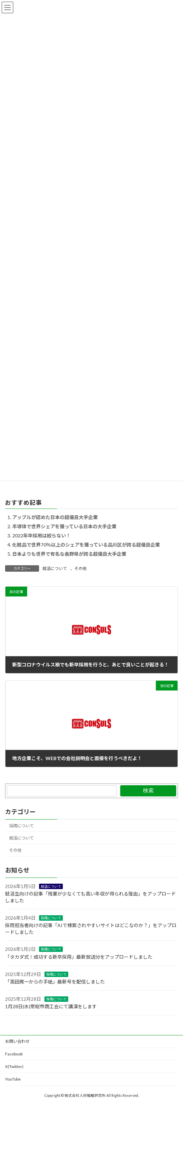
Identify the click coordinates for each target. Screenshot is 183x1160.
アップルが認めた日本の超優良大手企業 (55, 517)
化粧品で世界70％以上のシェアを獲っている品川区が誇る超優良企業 (86, 545)
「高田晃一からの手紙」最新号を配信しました (55, 981)
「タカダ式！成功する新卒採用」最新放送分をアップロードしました (78, 957)
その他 (80, 568)
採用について (21, 825)
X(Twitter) (14, 1066)
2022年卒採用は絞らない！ (41, 535)
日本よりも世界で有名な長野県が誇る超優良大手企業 (69, 554)
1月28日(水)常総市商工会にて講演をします (51, 1006)
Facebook (14, 1053)
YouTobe (13, 1079)
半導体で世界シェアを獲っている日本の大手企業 (64, 526)
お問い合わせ (17, 1041)
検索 (148, 790)
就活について (54, 568)
